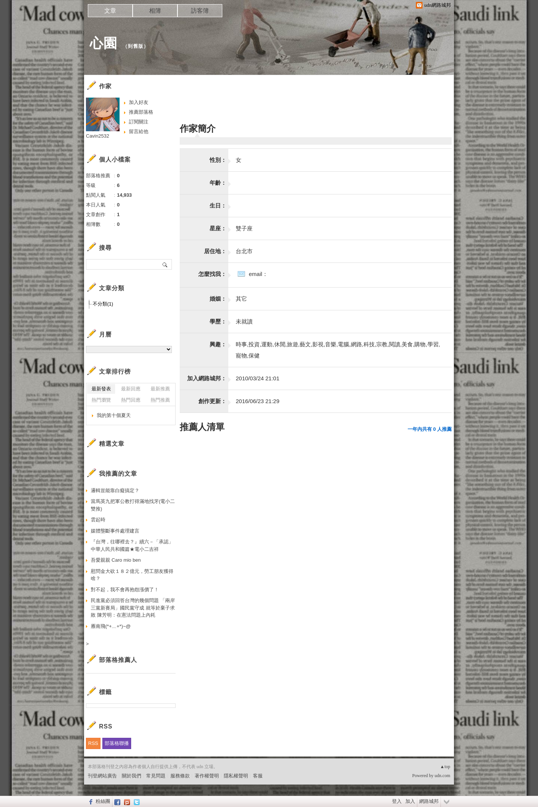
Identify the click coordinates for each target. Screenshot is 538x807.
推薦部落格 (141, 112)
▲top (445, 766)
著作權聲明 (207, 776)
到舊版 (135, 46)
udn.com (442, 775)
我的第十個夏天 (114, 415)
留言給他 (138, 131)
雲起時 (98, 519)
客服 (258, 776)
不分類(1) (103, 304)
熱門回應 (130, 400)
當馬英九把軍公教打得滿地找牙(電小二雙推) (133, 505)
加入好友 (138, 102)
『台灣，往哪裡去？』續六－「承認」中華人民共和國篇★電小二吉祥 (132, 545)
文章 (110, 10)
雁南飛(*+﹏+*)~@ (111, 626)
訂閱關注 (138, 122)
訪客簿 (200, 10)
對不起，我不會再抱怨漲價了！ (125, 589)
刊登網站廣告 (102, 776)
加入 (410, 801)
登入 (397, 801)
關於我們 (131, 776)
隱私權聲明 (236, 776)
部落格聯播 (117, 743)
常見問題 (156, 776)
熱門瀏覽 (101, 400)
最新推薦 (160, 389)
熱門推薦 (160, 400)
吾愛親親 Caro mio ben (116, 560)
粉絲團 (103, 801)
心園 (103, 43)
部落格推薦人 (118, 660)
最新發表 (101, 389)
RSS (93, 743)
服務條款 (180, 776)
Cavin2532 (97, 136)
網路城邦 (429, 801)
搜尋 (165, 264)
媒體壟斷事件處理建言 (115, 531)
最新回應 (130, 389)
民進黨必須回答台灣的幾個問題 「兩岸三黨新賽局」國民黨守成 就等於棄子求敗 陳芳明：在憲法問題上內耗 (133, 608)
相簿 (155, 10)
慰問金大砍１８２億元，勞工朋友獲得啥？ (132, 575)
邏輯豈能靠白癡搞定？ (115, 490)
